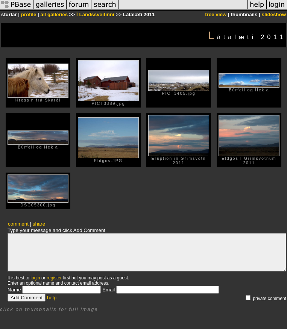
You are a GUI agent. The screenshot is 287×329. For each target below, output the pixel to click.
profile (28, 14)
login (35, 277)
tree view (215, 14)
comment (18, 224)
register (54, 277)
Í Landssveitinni (95, 14)
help (51, 297)
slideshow (274, 14)
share (39, 224)
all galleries (54, 14)
